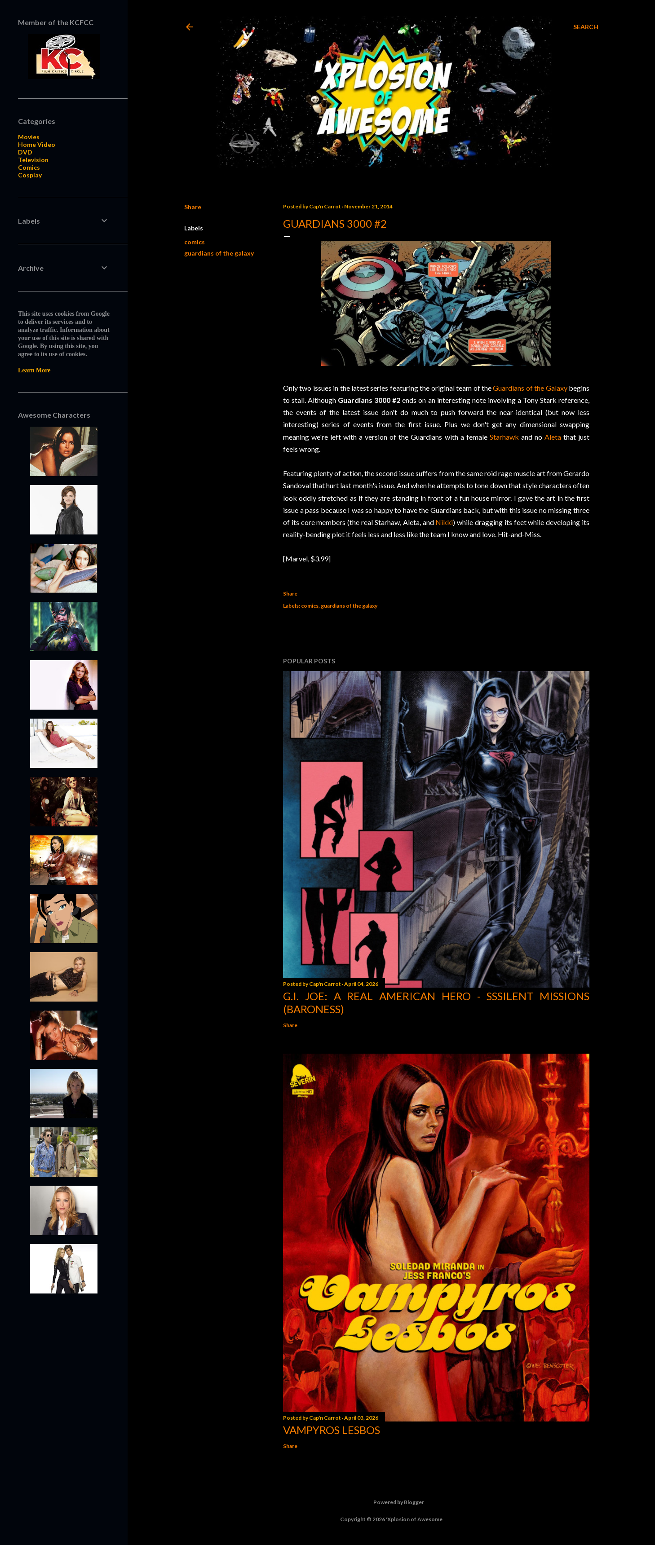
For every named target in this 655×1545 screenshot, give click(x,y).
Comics (29, 167)
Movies (29, 137)
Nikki (444, 522)
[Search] (585, 27)
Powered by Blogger (391, 1502)
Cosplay (30, 175)
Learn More (34, 370)
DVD (25, 152)
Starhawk (504, 437)
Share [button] (192, 207)
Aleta (552, 437)
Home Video (36, 144)
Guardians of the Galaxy (530, 388)
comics (194, 242)
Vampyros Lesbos (331, 1429)
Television (33, 159)
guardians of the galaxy (219, 253)
